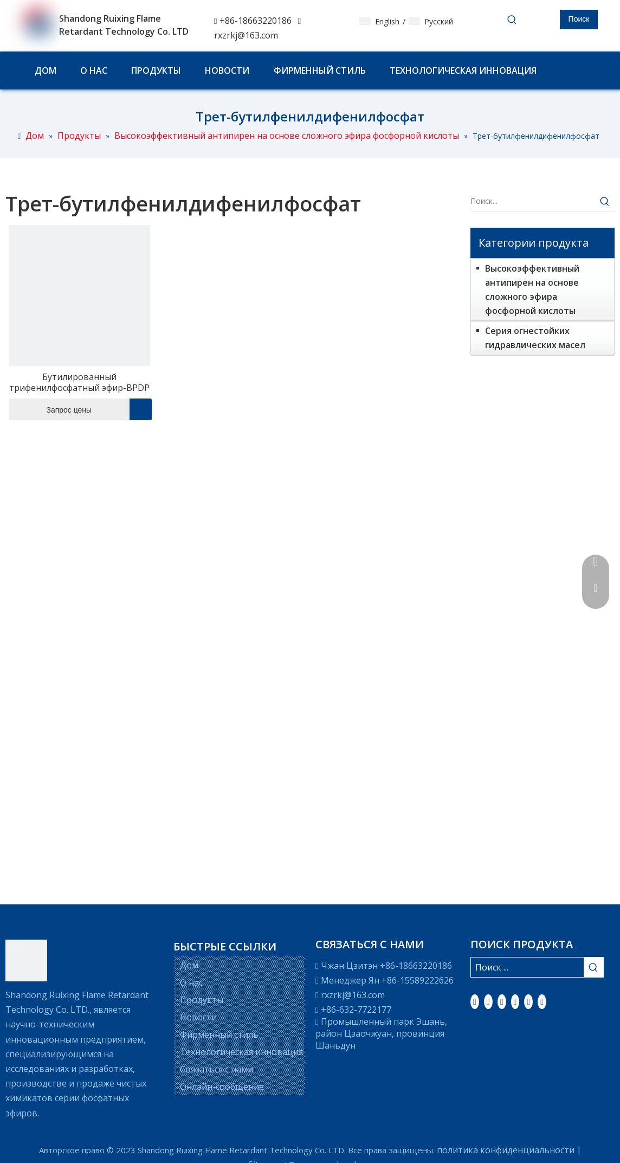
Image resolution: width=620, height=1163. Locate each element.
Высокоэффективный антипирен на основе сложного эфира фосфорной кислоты (532, 289)
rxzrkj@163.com (246, 35)
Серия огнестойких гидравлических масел (535, 338)
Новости (198, 1017)
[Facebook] (474, 1001)
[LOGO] (26, 960)
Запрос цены (50, 409)
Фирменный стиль (219, 1034)
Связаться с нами (216, 1069)
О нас (191, 982)
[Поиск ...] (527, 967)
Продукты (201, 1000)
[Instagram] (528, 1001)
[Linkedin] (488, 1001)
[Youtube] (515, 1001)
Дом (189, 965)
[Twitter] (502, 1001)
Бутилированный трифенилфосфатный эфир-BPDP (79, 382)
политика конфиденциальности (505, 1150)
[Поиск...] (532, 201)
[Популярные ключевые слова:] (579, 19)
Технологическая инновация (241, 1052)
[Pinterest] (542, 1001)
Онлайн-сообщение (222, 1087)
